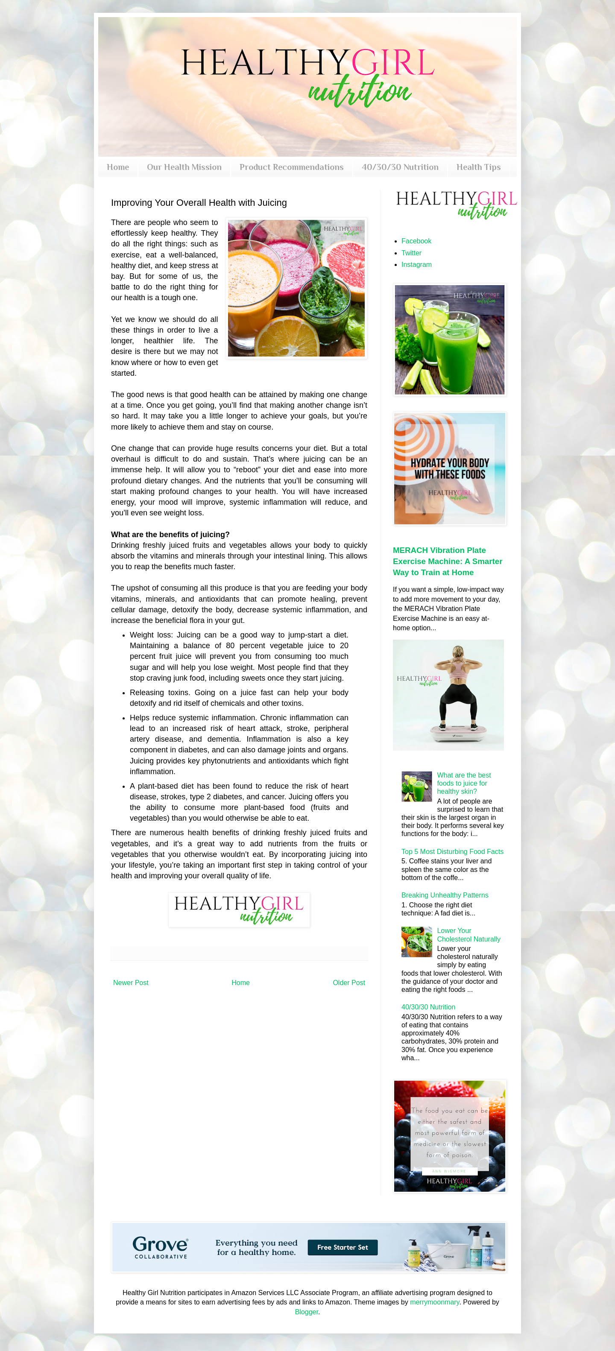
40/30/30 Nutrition (400, 167)
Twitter (411, 253)
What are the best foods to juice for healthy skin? (464, 783)
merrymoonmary (434, 1302)
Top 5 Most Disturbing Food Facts (452, 851)
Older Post (349, 982)
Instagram (416, 264)
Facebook (416, 241)
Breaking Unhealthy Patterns (445, 895)
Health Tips (479, 167)
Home (118, 167)
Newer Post (131, 982)
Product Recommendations (292, 167)
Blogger (306, 1312)
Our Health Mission (184, 167)
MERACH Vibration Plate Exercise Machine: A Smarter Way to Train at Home (447, 561)
